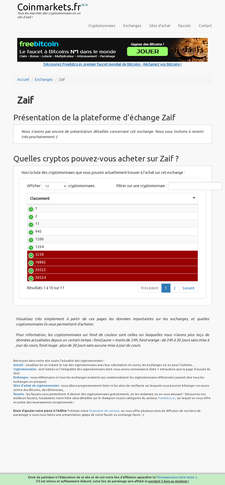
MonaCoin (62, 263)
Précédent (149, 330)
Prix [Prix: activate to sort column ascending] (87, 204)
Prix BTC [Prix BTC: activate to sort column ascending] (116, 204)
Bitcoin (60, 213)
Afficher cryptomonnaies (61, 186)
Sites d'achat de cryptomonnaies (36, 428)
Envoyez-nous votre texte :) (177, 477)
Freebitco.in (166, 440)
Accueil (23, 79)
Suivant (188, 330)
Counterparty (65, 250)
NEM (58, 242)
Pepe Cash (67, 276)
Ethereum (62, 221)
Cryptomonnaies (101, 26)
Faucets (184, 26)
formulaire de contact (104, 453)
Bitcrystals (63, 288)
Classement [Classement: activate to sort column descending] (40, 198)
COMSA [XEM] (67, 301)
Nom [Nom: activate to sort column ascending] (59, 204)
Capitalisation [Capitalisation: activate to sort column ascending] (142, 204)
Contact (205, 26)
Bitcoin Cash (67, 229)
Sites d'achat (159, 26)
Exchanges (132, 26)
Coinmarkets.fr (49, 6)
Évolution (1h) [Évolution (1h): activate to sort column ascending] (184, 201)
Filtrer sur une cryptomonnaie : (157, 186)
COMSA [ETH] (67, 314)
